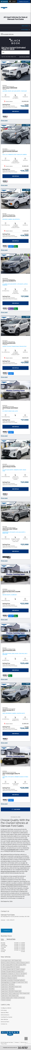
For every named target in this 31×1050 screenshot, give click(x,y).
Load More (16, 809)
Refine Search (25, 25)
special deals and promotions (14, 884)
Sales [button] (2, 939)
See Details (15, 111)
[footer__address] (15, 916)
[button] (4, 1)
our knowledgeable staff (11, 849)
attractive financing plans (8, 871)
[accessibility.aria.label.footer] (23, 1048)
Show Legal (4, 120)
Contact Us (6, 930)
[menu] (28, 7)
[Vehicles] (15, 52)
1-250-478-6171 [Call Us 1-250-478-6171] (10, 920)
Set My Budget (24, 29)
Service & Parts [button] (11, 939)
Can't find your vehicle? (24, 56)
